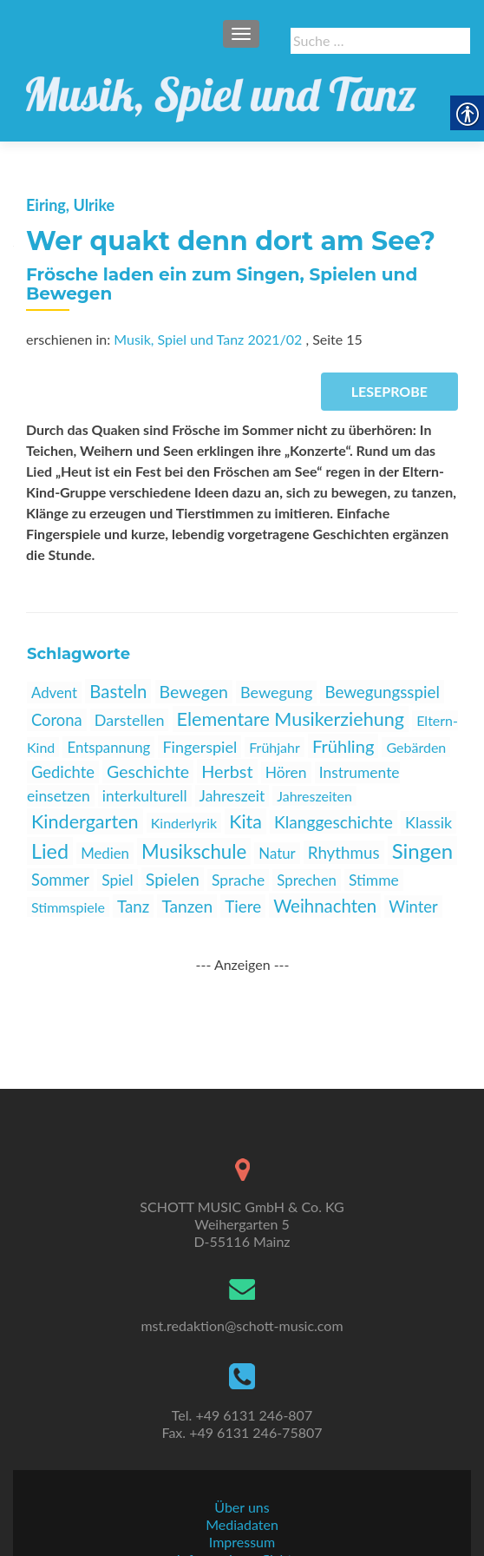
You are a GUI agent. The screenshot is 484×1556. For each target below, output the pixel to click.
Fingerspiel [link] (199, 746)
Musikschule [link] (193, 851)
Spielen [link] (172, 879)
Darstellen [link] (130, 719)
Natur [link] (276, 853)
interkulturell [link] (144, 796)
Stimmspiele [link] (68, 907)
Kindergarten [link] (85, 821)
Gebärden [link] (416, 747)
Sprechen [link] (307, 880)
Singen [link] (422, 850)
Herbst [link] (226, 771)
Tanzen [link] (187, 906)
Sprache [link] (238, 880)
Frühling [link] (343, 745)
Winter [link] (413, 906)
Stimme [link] (374, 880)
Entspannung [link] (108, 747)
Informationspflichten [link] (242, 1504)
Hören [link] (286, 772)
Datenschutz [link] (242, 1539)
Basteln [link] (118, 691)
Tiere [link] (243, 906)
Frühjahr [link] (274, 747)
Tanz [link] (133, 906)
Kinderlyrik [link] (184, 822)
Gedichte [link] (63, 771)
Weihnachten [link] (324, 905)
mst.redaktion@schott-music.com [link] (242, 1271)
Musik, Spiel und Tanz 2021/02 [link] (208, 339)
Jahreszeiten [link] (314, 796)
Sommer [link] (60, 879)
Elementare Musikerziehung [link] (291, 719)
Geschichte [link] (148, 771)
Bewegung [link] (276, 692)
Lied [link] (50, 851)
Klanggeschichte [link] (333, 822)
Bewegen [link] (194, 692)
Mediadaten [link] (242, 1469)
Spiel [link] (117, 880)
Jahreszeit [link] (232, 796)
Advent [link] (54, 692)
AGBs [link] (241, 1521)
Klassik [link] (428, 822)
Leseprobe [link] (389, 391)
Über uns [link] (241, 1452)
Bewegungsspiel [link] (382, 692)
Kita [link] (245, 821)
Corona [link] (56, 719)
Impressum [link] (242, 1487)
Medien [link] (105, 853)
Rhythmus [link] (344, 852)
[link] (221, 89)
